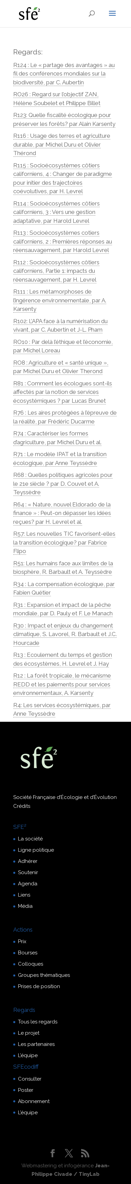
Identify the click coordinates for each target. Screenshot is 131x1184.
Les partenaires (36, 1044)
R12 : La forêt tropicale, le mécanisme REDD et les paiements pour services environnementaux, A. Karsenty (62, 684)
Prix (22, 941)
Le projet (28, 1033)
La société (30, 839)
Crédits (21, 806)
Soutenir (28, 872)
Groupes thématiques (44, 975)
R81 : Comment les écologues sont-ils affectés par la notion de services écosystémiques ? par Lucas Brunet (62, 392)
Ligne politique (36, 850)
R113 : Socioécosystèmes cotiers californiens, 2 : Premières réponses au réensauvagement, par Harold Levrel (62, 241)
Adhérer (27, 861)
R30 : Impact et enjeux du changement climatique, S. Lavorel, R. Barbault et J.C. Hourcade (65, 634)
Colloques (30, 964)
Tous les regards (37, 1022)
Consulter (29, 1079)
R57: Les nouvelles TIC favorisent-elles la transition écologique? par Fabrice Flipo (64, 542)
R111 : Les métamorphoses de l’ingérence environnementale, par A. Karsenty (59, 300)
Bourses (27, 953)
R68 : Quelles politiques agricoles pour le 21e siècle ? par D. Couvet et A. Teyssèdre (63, 483)
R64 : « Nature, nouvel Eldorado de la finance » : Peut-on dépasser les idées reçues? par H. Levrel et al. (62, 513)
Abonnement (34, 1101)
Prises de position (39, 986)
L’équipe (28, 1055)
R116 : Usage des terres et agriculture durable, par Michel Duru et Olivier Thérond (61, 144)
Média (25, 906)
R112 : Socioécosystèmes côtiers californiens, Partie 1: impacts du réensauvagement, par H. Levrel (56, 271)
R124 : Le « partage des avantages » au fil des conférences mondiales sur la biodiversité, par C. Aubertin (64, 74)
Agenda (27, 884)
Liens (24, 895)
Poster (25, 1090)
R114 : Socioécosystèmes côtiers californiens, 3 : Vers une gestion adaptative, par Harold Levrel (56, 212)
